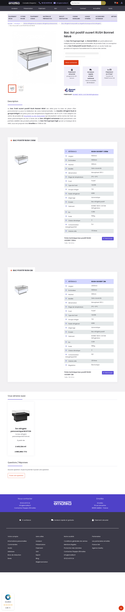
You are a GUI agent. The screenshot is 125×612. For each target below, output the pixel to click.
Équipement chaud (34, 17)
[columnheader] (77, 152)
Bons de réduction (14, 556)
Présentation (28, 8)
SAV (55, 8)
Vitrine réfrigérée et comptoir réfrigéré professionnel (39, 23)
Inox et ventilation (63, 17)
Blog (37, 560)
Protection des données (73, 549)
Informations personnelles (17, 542)
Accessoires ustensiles (100, 17)
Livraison (15, 8)
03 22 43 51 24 (45, 3)
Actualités (96, 8)
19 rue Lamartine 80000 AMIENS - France (100, 506)
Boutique (17, 23)
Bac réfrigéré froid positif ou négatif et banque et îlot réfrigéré (77, 23)
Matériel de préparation (47, 17)
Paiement (42, 8)
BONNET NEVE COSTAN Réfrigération (85, 96)
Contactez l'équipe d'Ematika (25, 509)
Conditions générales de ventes (75, 542)
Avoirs (10, 549)
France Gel (96, 546)
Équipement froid (12, 17)
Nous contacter (71, 62)
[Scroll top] (121, 608)
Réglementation (42, 563)
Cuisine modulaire (76, 17)
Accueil (10, 23)
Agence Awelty (97, 549)
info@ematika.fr (61, 3)
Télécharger (108, 240)
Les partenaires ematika (101, 542)
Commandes (12, 546)
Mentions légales (70, 546)
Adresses (11, 553)
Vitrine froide (22, 17)
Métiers (114, 16)
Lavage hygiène (87, 17)
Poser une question (16, 477)
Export (69, 8)
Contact (83, 8)
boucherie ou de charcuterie (34, 117)
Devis (110, 8)
